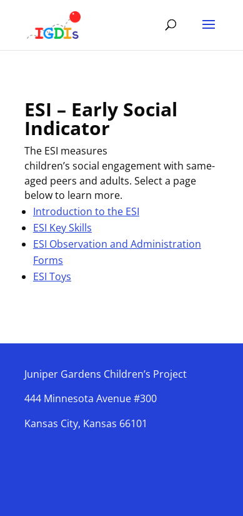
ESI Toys (52, 276)
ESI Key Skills (62, 228)
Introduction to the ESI (86, 211)
